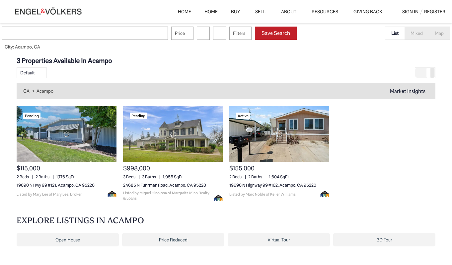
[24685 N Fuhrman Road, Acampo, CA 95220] (173, 134)
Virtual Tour (278, 240)
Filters (254, 33)
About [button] (288, 12)
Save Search (290, 33)
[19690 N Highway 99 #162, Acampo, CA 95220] (279, 134)
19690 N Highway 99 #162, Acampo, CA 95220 (272, 185)
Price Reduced (173, 240)
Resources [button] (325, 12)
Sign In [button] (410, 12)
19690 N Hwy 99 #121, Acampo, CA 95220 (56, 185)
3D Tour (384, 240)
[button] (24, 33)
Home (184, 12)
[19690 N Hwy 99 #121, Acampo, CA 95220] (66, 134)
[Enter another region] (102, 33)
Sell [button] (260, 12)
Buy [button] (235, 12)
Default (27, 73)
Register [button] (434, 12)
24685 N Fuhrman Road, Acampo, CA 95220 (164, 185)
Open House (67, 240)
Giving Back (367, 12)
